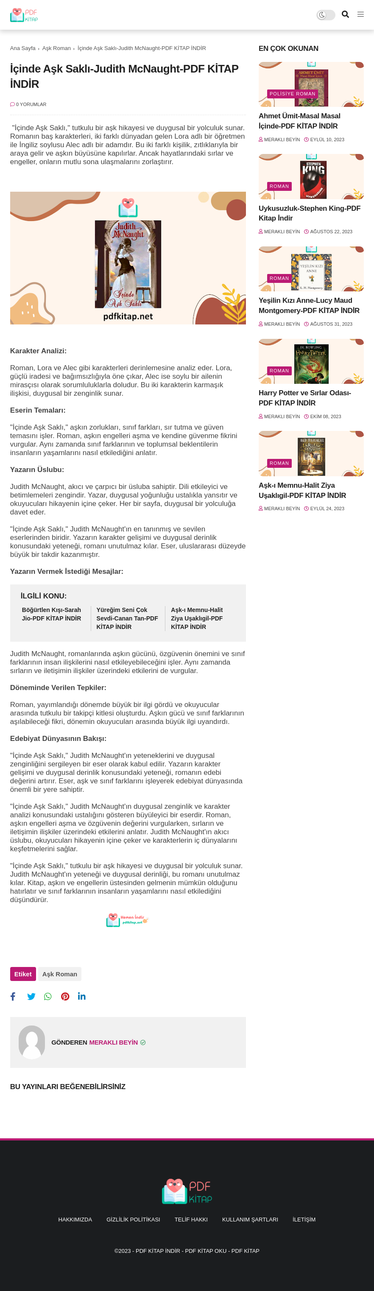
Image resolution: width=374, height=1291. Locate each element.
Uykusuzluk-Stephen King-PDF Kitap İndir (309, 213)
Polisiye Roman (292, 93)
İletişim (304, 1219)
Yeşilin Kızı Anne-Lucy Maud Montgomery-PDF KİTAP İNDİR (309, 305)
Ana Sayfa (23, 48)
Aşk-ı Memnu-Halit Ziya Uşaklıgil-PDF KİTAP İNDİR (197, 618)
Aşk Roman (56, 48)
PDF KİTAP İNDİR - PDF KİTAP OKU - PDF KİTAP (198, 1251)
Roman (279, 186)
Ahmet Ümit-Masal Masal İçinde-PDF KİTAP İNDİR (300, 121)
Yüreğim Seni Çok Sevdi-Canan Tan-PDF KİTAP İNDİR (127, 618)
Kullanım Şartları (250, 1219)
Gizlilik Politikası (133, 1219)
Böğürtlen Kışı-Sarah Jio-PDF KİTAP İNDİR (51, 614)
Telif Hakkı (191, 1219)
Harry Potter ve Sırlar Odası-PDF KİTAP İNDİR (305, 398)
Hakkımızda (75, 1219)
